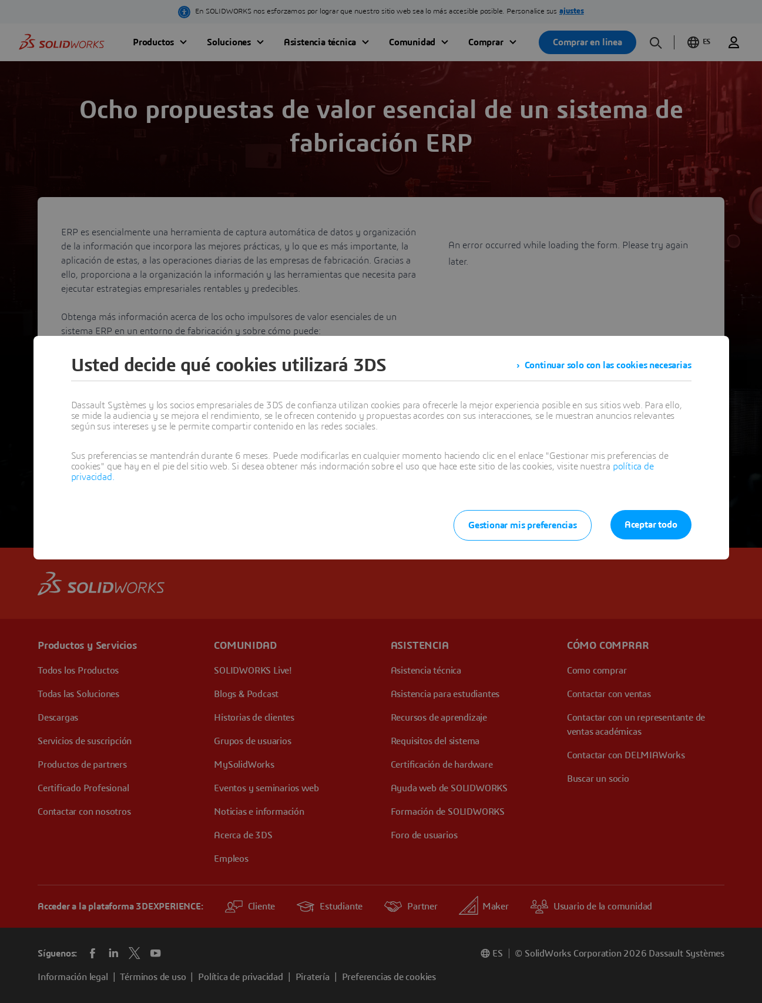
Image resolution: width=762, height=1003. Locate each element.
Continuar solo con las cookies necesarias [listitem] (608, 365)
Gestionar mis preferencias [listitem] (522, 525)
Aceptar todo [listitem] (651, 524)
